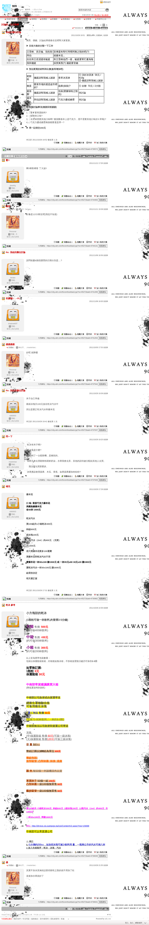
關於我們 (17, 919)
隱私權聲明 (54, 919)
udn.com (108, 919)
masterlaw (13, 462)
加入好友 (15, 63)
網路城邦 (107, 2)
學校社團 (14, 15)
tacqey (12, 278)
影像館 (53, 19)
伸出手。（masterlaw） (28, 347)
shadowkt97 (12, 324)
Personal (20, 9)
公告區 (76, 19)
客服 (62, 919)
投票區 (43, 19)
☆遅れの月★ (37, 9)
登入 (127, 923)
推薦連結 (65, 19)
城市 (8, 15)
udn (3, 15)
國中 (20, 15)
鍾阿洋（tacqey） (25, 209)
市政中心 (100, 19)
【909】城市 (28, 15)
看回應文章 (77, 28)
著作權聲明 (44, 919)
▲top (109, 914)
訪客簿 (87, 19)
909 (14, 6)
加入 (132, 923)
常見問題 (25, 919)
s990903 (12, 416)
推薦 (105, 35)
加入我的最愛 (36, 12)
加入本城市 (16, 12)
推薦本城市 (26, 12)
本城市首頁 (10, 19)
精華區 (33, 19)
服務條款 (34, 919)
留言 (8, 63)
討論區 (22, 19)
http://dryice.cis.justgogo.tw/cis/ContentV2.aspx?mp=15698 (60, 826)
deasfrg (13, 186)
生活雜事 (14, 24)
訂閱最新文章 (47, 12)
